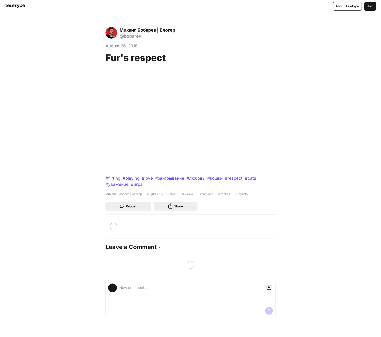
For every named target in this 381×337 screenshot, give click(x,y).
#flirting (112, 178)
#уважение (117, 184)
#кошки (215, 178)
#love (147, 178)
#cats (250, 178)
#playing (131, 178)
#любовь (196, 178)
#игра (137, 184)
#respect (233, 178)
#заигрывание (169, 178)
